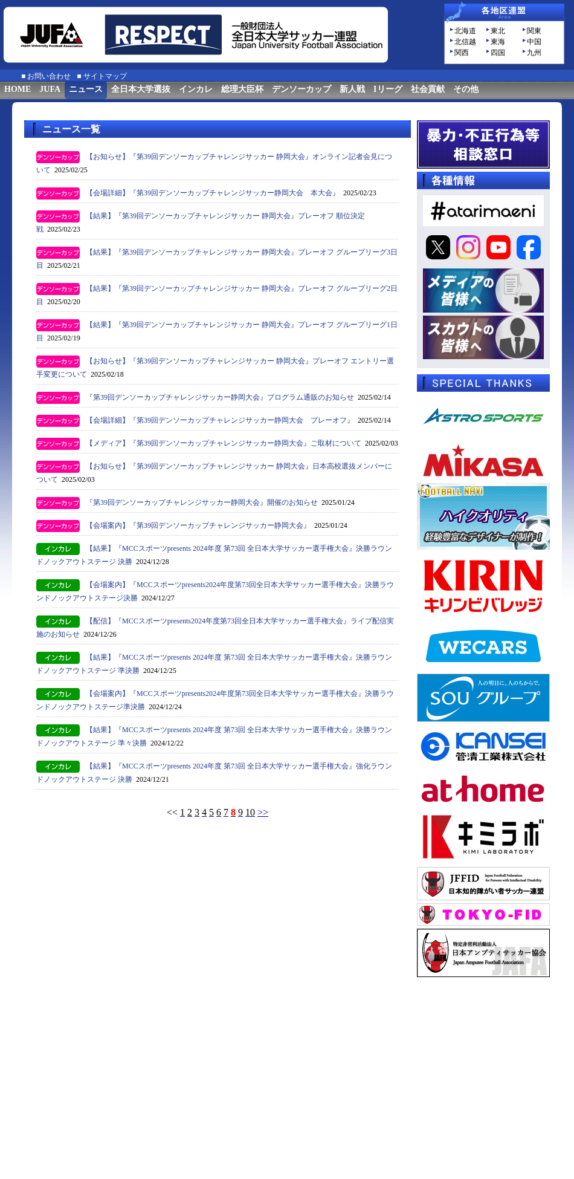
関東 (534, 31)
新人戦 (352, 89)
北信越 (465, 41)
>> (262, 812)
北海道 (465, 31)
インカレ (196, 89)
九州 (534, 52)
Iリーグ (387, 89)
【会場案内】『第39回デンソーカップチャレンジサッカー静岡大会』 (198, 525)
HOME (17, 89)
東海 (498, 41)
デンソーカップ (301, 89)
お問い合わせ (49, 76)
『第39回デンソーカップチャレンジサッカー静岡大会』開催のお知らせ (202, 502)
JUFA (49, 89)
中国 (534, 41)
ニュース (86, 89)
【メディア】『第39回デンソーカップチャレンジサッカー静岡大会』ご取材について (223, 443)
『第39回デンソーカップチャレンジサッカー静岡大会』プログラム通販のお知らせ (220, 397)
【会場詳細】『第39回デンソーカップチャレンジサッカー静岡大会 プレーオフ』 (220, 420)
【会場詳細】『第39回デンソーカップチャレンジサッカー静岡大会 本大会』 (213, 193)
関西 (461, 52)
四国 (498, 52)
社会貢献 (428, 89)
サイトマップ (105, 76)
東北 (498, 31)
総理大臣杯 (242, 89)
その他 (466, 89)
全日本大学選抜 (140, 89)
